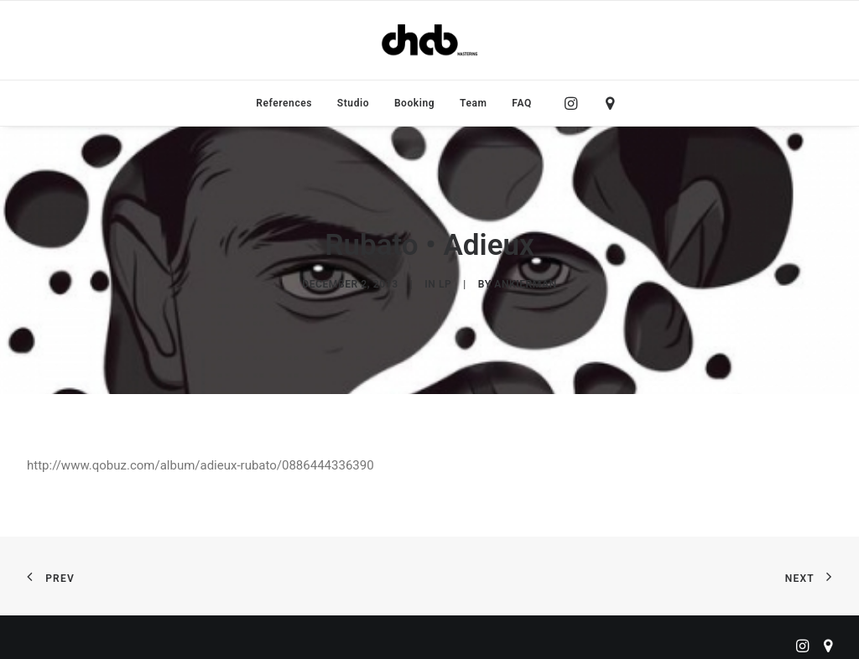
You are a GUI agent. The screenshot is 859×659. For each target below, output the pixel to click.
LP (445, 282)
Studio (353, 103)
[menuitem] (284, 103)
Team (473, 103)
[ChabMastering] (429, 40)
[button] (575, 103)
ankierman (525, 282)
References (284, 103)
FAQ (522, 103)
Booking (414, 103)
